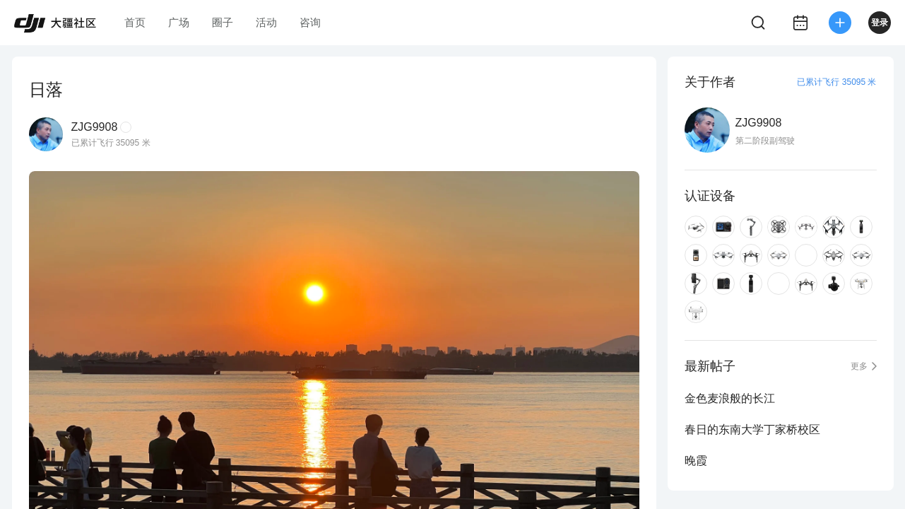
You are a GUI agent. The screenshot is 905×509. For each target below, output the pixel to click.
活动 (266, 22)
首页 (135, 22)
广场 (178, 22)
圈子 (222, 22)
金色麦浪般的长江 (730, 398)
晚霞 (696, 461)
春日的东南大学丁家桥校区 (752, 429)
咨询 (310, 22)
